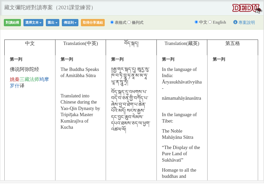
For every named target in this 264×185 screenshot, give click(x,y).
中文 (201, 22)
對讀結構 (12, 22)
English (217, 22)
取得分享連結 (93, 22)
